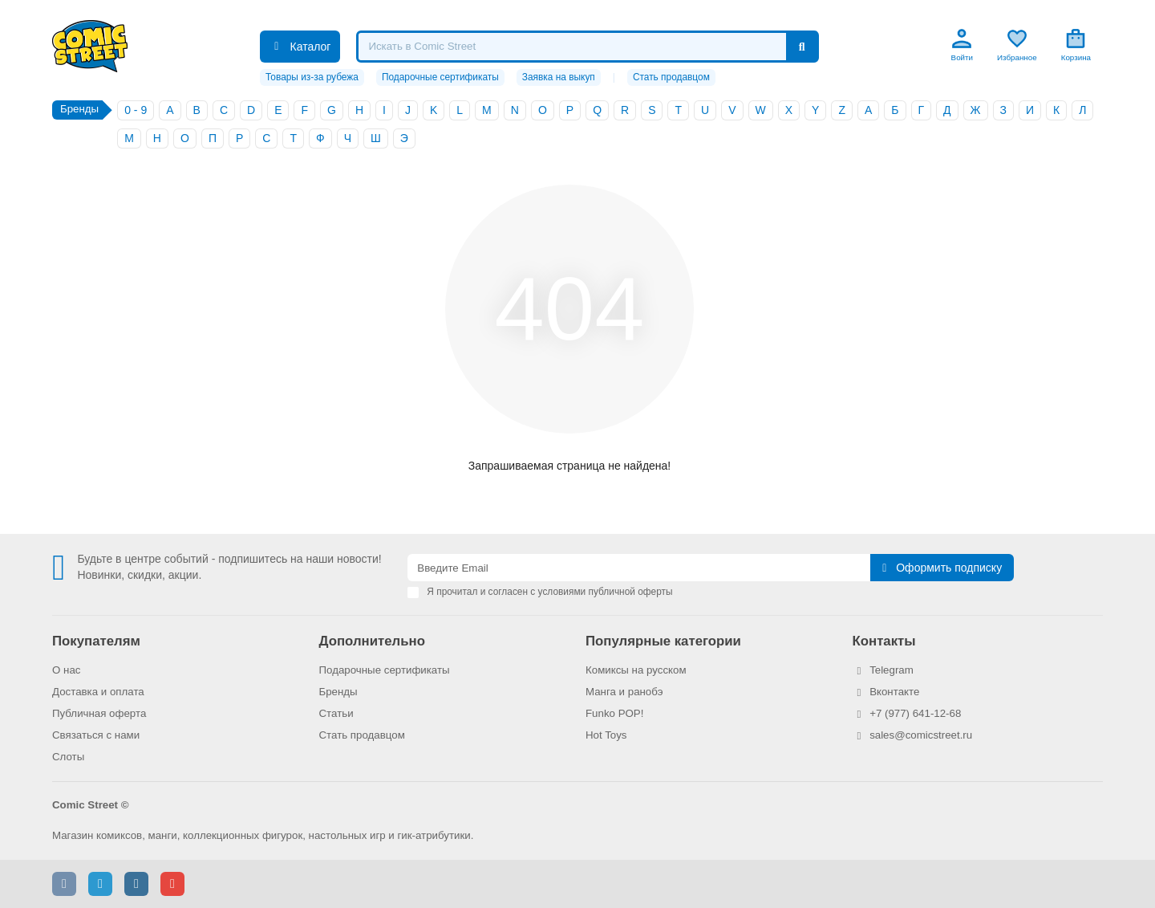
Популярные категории (663, 641)
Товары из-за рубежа (312, 77)
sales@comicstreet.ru (920, 735)
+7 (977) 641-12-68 (915, 713)
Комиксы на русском (636, 670)
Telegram (891, 670)
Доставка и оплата (98, 692)
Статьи (336, 713)
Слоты (68, 757)
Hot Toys (606, 735)
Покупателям (96, 641)
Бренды (338, 692)
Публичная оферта (99, 713)
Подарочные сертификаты (440, 77)
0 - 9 (135, 110)
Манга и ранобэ (624, 692)
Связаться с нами (96, 735)
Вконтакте (894, 692)
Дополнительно (372, 641)
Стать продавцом (671, 77)
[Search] (587, 47)
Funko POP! (614, 713)
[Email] (638, 567)
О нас (66, 670)
